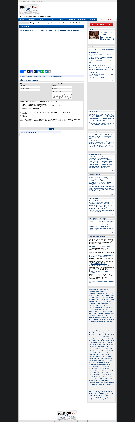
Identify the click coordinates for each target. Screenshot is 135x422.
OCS (109, 370)
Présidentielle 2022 (94, 382)
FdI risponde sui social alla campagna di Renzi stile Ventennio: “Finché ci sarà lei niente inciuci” (55, 23)
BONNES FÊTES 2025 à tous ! (99, 264)
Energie (91, 319)
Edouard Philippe (109, 313)
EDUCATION (92, 315)
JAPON (99, 344)
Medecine (100, 358)
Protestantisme (104, 382)
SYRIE (112, 394)
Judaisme (97, 346)
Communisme (96, 305)
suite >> (113, 42)
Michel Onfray (100, 364)
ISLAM (107, 340)
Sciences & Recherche (100, 390)
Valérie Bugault (104, 398)
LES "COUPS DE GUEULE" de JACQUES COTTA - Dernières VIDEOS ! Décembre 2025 (101, 146)
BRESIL (98, 299)
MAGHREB (92, 354)
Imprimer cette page (51, 421)
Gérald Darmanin (93, 335)
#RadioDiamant (37, 76)
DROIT (95, 313)
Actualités (32, 19)
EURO (107, 321)
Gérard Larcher (103, 335)
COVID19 (103, 305)
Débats (62, 19)
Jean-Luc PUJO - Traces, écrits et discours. (100, 67)
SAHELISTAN (103, 388)
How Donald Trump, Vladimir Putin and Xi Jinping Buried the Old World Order (101, 255)
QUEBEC (111, 382)
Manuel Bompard (97, 356)
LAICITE (91, 348)
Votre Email (22, 85)
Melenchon (105, 360)
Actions (41, 19)
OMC (112, 370)
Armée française (100, 297)
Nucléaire (97, 368)
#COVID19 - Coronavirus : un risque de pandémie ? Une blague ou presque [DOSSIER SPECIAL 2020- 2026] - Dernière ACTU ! (101, 142)
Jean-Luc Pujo (106, 344)
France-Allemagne (108, 325)
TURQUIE (97, 396)
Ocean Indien (92, 370)
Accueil (22, 19)
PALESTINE (92, 376)
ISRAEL (112, 340)
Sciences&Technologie (95, 392)
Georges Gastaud (107, 333)
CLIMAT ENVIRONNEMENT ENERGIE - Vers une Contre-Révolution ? (101, 75)
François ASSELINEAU (107, 327)
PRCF (96, 380)
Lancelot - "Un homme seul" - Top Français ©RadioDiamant (107, 35)
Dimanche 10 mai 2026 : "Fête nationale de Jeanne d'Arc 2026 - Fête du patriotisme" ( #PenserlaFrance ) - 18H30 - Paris (100, 166)
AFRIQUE (109, 289)
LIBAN (106, 348)
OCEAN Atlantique (106, 368)
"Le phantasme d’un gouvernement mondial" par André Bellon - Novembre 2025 (101, 119)
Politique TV (82, 19)
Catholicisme (104, 299)
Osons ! (52, 19)
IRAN (102, 340)
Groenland (111, 335)
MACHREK (100, 352)
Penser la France (103, 378)
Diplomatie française (100, 311)
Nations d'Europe (93, 366)
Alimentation (103, 291)
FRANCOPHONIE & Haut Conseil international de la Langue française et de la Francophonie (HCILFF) (101, 54)
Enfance (96, 319)
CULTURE (108, 307)
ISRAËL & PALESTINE (96, 342)
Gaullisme (99, 333)
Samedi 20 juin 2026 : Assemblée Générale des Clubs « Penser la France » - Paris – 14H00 (101, 162)
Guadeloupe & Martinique (95, 337)
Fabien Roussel (103, 323)
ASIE (106, 297)
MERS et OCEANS (94, 362)
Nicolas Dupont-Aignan (105, 366)
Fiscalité (97, 325)
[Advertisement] (80, 9)
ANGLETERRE (105, 295)
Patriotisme (99, 376)
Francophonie (103, 329)
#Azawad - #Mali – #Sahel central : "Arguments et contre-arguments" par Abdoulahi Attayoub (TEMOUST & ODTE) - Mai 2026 (101, 179)
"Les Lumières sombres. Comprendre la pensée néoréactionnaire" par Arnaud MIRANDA (101, 225)
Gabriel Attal (92, 333)
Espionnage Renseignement (97, 321)
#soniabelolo (29, 76)
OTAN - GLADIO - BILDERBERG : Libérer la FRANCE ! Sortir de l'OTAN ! (100, 58)
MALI (90, 356)
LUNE (95, 350)
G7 (111, 331)
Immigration (103, 339)
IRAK (98, 340)
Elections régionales (94, 317)
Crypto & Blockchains (94, 307)
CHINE (105, 301)
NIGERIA (91, 368)
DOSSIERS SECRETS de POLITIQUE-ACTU (101, 69)
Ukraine (103, 396)
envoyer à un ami (25, 1)
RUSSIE (91, 388)
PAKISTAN (108, 374)
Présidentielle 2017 (104, 380)
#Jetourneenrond (57, 76)
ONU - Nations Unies (98, 372)
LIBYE (90, 350)
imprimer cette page (38, 1)
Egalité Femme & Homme (103, 315)
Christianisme (103, 303)
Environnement (104, 319)
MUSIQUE (107, 364)
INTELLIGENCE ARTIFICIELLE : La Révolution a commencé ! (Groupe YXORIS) (101, 64)
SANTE (110, 388)
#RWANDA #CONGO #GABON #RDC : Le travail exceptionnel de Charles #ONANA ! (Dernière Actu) (100, 183)
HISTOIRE (106, 337)
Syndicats (107, 394)
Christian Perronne (94, 303)
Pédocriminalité (94, 378)
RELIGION (100, 386)
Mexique (102, 362)
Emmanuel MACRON (106, 317)
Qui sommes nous (81, 421)
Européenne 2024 (93, 323)
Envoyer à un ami (64, 421)
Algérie (97, 291)
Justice (102, 346)
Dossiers (72, 19)
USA (97, 398)
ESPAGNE (111, 319)
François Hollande (94, 329)
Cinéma (110, 303)
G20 (108, 331)
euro (111, 321)
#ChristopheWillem (47, 76)
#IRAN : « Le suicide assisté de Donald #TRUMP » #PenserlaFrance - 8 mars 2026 (100, 245)
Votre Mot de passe (24, 88)
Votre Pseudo (55, 88)
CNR (90, 305)
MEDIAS (98, 360)
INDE (108, 339)
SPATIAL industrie (93, 394)
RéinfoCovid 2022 (100, 384)
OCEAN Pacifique (101, 370)
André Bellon (97, 295)
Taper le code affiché (56, 91)
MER (110, 360)
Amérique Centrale (102, 293)
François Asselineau (94, 327)
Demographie (98, 309)
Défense (91, 309)
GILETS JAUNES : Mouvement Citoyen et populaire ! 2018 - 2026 (100, 71)
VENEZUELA (92, 400)
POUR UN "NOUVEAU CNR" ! (97, 77)
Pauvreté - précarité (108, 376)
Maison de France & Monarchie (104, 354)
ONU (91, 372)
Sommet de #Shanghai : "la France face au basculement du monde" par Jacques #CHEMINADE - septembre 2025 (100, 207)
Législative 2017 (99, 348)
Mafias (106, 352)
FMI (101, 325)
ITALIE (104, 342)
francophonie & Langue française (97, 331)
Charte (73, 421)
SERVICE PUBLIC (107, 392)
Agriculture (92, 291)
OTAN (103, 374)
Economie (100, 313)
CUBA (103, 307)
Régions (92, 19)
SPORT (102, 394)
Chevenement (98, 301)
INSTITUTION (92, 340)
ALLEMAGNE (92, 293)
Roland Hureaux (108, 386)
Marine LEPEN (107, 356)
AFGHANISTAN (101, 289)
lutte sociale (101, 350)
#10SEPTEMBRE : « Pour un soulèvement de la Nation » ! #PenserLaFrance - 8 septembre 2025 (101, 281)
